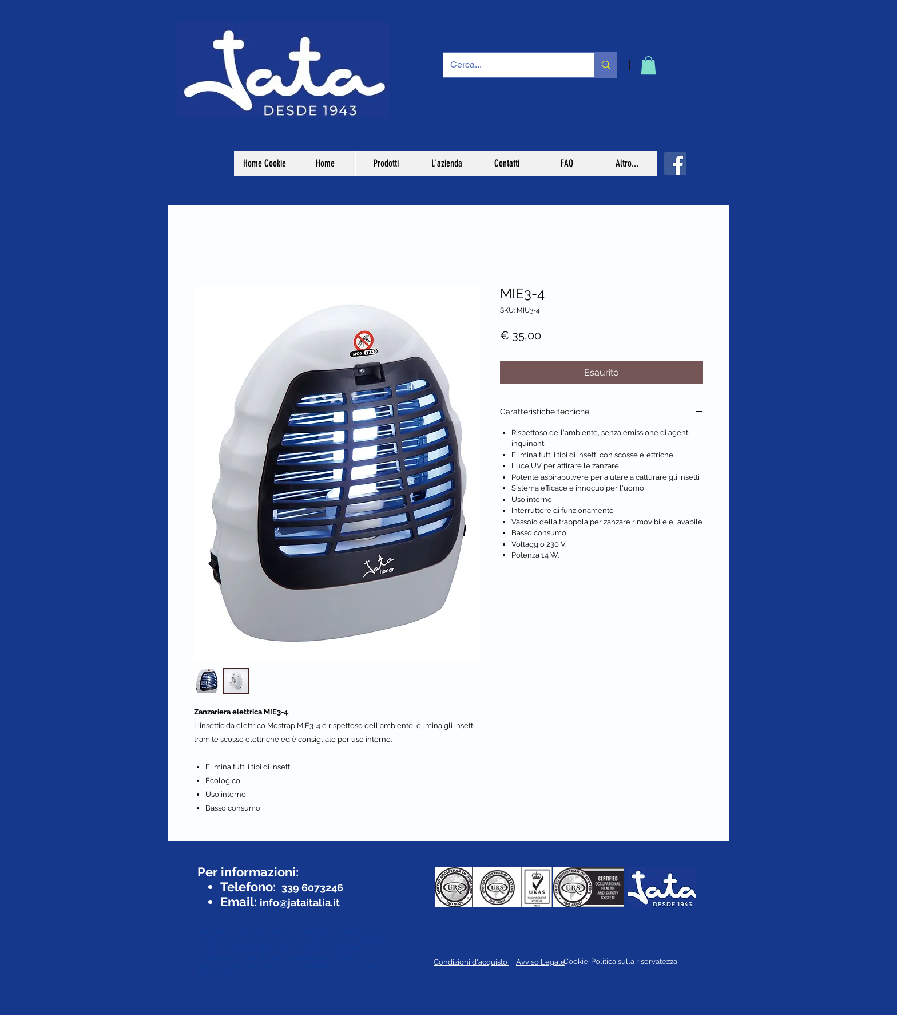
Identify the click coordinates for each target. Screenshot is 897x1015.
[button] (648, 65)
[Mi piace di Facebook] (230, 850)
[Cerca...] (510, 65)
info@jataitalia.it (300, 902)
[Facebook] (675, 163)
